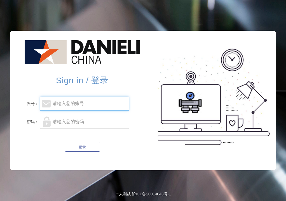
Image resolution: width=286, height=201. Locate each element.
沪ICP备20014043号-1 (151, 194)
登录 (82, 147)
